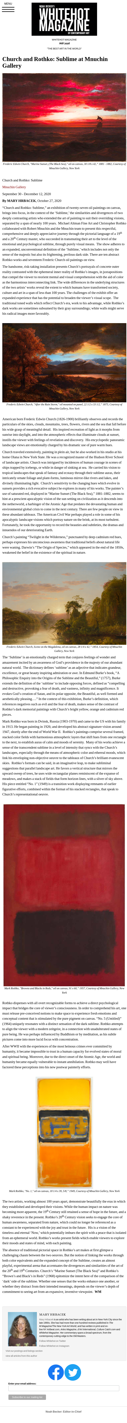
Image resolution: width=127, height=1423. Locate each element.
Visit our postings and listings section (24, 1351)
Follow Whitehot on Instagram (54, 1346)
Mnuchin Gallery (14, 187)
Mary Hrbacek (46, 1319)
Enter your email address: (22, 1383)
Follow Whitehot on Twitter (52, 1341)
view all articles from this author (21, 1356)
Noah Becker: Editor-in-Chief (64, 1411)
